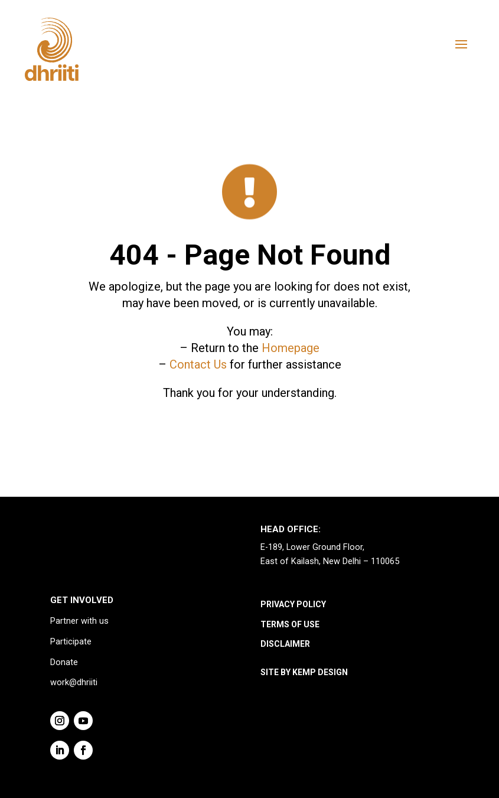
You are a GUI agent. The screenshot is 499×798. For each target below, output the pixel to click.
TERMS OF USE (289, 624)
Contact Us (198, 364)
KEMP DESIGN (320, 672)
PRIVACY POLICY (293, 604)
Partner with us (79, 621)
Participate (71, 642)
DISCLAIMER (285, 644)
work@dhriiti (73, 683)
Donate (64, 662)
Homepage (290, 348)
